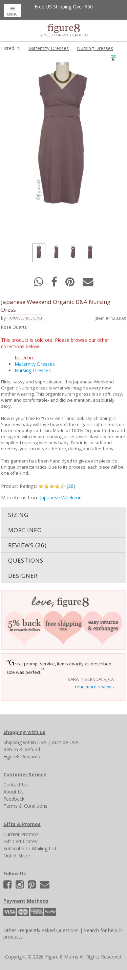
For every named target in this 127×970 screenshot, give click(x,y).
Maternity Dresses (48, 48)
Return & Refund (21, 749)
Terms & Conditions (25, 806)
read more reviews (94, 687)
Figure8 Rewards (21, 756)
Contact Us (15, 784)
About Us (13, 791)
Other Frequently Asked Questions (41, 930)
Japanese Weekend (25, 318)
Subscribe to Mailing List (30, 848)
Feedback (13, 799)
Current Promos (21, 834)
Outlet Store (16, 855)
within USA (34, 742)
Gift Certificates (20, 841)
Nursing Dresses (95, 48)
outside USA (65, 742)
